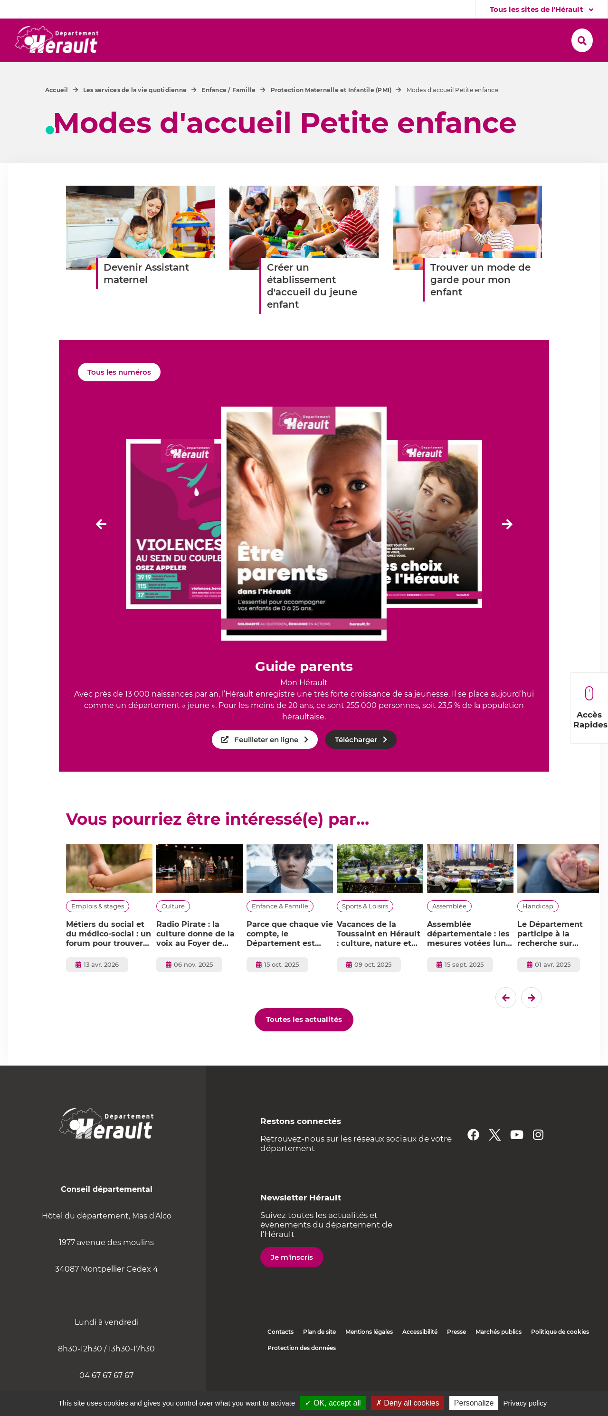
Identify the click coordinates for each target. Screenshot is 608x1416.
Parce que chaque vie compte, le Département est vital (290, 957)
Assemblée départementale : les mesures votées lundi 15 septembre (470, 957)
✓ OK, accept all (333, 1403)
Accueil (56, 112)
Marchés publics (498, 1354)
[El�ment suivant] (507, 546)
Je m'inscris (292, 1279)
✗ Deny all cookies (407, 1403)
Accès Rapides (590, 707)
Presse (456, 1354)
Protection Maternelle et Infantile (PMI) (331, 112)
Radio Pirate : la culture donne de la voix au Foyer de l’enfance (195, 957)
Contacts (280, 1354)
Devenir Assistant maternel (146, 296)
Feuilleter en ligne (266, 762)
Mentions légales (369, 1354)
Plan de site (319, 1354)
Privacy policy (525, 1403)
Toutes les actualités (304, 1042)
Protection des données (301, 1370)
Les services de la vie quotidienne (135, 112)
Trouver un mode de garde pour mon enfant (480, 302)
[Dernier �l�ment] (101, 546)
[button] (157, 38)
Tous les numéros (119, 394)
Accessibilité (419, 1354)
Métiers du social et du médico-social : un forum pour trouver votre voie (108, 957)
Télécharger (356, 762)
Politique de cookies (560, 1354)
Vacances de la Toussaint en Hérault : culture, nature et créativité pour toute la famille (378, 957)
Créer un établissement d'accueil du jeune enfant (312, 308)
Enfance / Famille (228, 112)
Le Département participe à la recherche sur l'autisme (550, 957)
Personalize (474, 1403)
